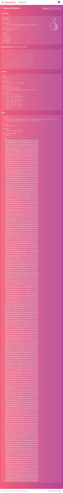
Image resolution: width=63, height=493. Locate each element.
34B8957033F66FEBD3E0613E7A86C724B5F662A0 (21, 216)
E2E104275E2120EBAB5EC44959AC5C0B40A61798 (21, 447)
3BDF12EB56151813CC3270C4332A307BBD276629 (21, 227)
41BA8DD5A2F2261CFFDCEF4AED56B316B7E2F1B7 (21, 235)
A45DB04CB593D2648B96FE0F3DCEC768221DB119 (21, 369)
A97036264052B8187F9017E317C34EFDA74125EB (21, 380)
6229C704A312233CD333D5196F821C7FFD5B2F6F (21, 271)
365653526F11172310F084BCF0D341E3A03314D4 (21, 218)
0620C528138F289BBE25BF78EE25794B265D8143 (21, 157)
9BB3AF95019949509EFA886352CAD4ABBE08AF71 (21, 355)
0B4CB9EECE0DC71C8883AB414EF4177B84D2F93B (21, 168)
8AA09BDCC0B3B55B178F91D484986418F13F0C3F (21, 327)
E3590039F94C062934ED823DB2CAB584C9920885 (21, 449)
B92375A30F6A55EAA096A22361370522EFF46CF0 (21, 401)
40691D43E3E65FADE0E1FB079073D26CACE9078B (21, 231)
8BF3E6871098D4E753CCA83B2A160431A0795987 (21, 329)
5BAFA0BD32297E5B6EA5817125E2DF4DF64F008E (21, 262)
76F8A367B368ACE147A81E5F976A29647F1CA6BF (21, 294)
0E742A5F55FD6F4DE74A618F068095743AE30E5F (21, 172)
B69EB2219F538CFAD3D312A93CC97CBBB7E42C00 (21, 397)
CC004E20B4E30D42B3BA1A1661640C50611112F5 (21, 416)
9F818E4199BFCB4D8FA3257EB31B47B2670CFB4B (21, 359)
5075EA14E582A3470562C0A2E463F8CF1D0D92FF (21, 250)
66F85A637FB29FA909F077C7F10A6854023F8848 (21, 281)
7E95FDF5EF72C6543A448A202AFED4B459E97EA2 (21, 304)
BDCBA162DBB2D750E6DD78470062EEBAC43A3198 (21, 405)
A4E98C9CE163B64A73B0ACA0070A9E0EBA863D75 (21, 371)
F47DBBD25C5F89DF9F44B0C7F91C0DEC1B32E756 (21, 478)
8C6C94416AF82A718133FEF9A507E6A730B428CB (21, 330)
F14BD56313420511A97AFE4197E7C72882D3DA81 (21, 472)
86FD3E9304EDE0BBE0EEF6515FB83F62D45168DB (21, 319)
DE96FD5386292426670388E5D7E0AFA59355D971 (21, 441)
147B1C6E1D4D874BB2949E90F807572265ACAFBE (21, 179)
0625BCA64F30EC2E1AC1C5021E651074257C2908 (21, 158)
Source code (15, 491)
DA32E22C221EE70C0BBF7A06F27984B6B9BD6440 (21, 436)
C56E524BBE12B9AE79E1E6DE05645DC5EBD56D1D (21, 409)
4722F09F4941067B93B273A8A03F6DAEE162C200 (21, 242)
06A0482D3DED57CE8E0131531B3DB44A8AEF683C (21, 160)
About (8, 491)
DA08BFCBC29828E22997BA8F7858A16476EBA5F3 (21, 434)
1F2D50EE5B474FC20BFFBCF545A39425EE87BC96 (21, 187)
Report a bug (24, 491)
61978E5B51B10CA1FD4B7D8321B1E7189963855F (21, 269)
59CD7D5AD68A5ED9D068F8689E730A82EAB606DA (21, 256)
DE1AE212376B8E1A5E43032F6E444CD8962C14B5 (21, 439)
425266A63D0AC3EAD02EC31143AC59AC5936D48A (21, 237)
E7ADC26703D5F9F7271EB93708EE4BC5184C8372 (21, 459)
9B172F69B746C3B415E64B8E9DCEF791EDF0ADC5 (21, 351)
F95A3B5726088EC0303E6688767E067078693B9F (21, 481)
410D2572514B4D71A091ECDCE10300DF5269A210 (21, 233)
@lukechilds (58, 491)
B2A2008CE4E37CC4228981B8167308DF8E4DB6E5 (21, 390)
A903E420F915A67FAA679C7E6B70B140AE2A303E (21, 378)
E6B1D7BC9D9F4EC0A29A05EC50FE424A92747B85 (21, 451)
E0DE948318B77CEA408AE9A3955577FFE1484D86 (21, 443)
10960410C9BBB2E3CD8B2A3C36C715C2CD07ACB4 (21, 178)
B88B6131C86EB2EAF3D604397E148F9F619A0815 (21, 399)
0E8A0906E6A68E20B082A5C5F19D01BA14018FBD (21, 174)
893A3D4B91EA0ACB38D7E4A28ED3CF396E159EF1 (21, 325)
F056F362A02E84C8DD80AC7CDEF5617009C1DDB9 (21, 470)
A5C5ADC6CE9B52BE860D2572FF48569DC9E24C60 (21, 372)
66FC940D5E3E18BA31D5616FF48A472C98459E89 (21, 283)
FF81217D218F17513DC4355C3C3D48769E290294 (21, 485)
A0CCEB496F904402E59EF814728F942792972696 (21, 361)
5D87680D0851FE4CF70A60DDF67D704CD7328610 (21, 267)
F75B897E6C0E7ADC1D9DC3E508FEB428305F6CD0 (21, 480)
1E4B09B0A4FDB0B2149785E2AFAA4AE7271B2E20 (21, 183)
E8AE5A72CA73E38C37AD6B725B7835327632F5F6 (21, 460)
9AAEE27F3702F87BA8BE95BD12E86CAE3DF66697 (21, 350)
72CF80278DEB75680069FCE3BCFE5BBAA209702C (21, 292)
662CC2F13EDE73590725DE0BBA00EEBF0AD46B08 (21, 279)
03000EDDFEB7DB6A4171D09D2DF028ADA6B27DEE (21, 155)
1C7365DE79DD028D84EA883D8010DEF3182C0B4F (21, 181)
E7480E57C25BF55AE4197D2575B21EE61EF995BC (21, 457)
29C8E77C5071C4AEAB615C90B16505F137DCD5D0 (21, 202)
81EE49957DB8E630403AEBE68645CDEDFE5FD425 (21, 309)
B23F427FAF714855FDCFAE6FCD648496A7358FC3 (21, 388)
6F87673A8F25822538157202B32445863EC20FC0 (21, 290)
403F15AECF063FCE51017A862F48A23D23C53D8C (21, 229)
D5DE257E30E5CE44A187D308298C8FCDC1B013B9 (21, 428)
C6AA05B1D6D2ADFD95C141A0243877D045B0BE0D (21, 411)
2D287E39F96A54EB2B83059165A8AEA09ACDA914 (21, 212)
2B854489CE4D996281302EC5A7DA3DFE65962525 (21, 208)
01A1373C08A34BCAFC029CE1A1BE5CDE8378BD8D (21, 153)
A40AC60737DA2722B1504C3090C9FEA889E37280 (21, 367)
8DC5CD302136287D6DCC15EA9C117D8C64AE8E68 (21, 332)
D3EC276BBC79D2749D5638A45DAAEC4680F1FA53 (21, 424)
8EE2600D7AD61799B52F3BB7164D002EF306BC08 (21, 334)
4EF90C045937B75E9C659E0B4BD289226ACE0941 (21, 246)
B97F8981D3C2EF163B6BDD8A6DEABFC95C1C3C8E (21, 403)
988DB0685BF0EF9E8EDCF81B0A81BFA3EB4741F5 (21, 344)
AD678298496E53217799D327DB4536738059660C (21, 386)
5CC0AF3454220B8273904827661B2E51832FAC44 (21, 265)
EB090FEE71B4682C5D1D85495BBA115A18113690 (21, 464)
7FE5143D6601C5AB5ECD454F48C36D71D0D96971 (21, 306)
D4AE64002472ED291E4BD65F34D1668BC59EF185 (21, 426)
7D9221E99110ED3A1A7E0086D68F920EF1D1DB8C (21, 302)
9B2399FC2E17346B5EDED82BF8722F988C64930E (21, 353)
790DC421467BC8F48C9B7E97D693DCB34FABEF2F (21, 298)
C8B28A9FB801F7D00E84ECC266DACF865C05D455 (21, 413)
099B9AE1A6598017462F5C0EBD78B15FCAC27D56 (21, 164)
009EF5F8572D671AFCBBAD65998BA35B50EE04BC (21, 149)
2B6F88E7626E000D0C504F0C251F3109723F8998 (21, 206)
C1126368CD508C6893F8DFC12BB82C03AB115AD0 (21, 407)
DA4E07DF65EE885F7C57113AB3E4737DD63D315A (21, 438)
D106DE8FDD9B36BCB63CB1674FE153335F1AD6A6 (21, 422)
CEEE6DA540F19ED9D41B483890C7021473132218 (21, 418)
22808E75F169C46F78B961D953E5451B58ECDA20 (21, 195)
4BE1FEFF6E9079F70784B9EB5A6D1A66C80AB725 (21, 244)
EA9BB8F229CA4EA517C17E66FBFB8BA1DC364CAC (21, 462)
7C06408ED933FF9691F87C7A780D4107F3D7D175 (21, 300)
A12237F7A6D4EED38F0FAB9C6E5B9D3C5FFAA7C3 (21, 363)
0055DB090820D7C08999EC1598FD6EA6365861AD (21, 147)
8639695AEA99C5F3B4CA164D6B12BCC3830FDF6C (21, 317)
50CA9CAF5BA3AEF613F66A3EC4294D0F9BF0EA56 (21, 252)
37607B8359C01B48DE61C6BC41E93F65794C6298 (21, 220)
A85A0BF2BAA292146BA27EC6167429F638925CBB (21, 376)
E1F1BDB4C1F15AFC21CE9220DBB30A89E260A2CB (21, 445)
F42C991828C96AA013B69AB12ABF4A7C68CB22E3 (21, 476)
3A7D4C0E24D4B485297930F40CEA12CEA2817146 (21, 223)
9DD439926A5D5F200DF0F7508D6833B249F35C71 (21, 357)
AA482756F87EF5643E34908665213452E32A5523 (21, 382)
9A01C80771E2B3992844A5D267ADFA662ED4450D (21, 348)
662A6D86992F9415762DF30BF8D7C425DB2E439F (21, 277)
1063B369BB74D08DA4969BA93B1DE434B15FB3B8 (21, 176)
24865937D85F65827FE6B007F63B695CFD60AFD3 (21, 197)
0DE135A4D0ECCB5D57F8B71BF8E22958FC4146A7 (21, 170)
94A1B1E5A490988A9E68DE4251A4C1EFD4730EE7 (21, 342)
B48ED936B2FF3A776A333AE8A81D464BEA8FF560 (21, 392)
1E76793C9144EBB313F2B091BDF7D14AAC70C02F (21, 185)
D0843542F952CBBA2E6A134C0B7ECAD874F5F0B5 (21, 420)
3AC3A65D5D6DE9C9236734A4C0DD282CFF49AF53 (21, 225)
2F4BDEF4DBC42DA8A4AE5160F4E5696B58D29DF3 (21, 214)
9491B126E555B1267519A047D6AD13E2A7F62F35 (21, 340)
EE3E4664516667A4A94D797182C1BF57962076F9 (21, 466)
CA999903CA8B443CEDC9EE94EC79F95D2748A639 (21, 415)
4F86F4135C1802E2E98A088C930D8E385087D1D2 (21, 248)
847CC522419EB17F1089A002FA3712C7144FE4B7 (21, 315)
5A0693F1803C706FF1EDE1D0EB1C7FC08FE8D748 (21, 260)
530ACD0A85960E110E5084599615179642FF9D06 (21, 254)
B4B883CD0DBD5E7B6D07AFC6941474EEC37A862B (21, 393)
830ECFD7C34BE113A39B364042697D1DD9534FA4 (21, 313)
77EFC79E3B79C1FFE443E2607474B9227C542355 (21, 296)
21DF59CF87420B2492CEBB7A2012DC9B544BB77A (21, 193)
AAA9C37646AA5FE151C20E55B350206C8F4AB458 (21, 384)
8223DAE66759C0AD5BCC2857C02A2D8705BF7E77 (21, 311)
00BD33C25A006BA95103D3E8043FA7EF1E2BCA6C (21, 151)
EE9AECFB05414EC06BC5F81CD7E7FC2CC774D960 (21, 468)
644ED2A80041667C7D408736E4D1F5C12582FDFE (21, 273)
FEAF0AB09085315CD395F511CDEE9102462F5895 (21, 483)
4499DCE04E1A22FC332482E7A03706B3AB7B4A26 (21, 241)
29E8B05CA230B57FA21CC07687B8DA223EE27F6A (21, 204)
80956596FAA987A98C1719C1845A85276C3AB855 (21, 308)
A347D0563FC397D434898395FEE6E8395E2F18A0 (21, 365)
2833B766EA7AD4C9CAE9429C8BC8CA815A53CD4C (21, 200)
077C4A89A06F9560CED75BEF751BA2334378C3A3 (21, 162)
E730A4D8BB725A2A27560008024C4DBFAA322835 (21, 453)
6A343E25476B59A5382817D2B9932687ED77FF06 (21, 287)
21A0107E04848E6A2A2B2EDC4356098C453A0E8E (21, 191)
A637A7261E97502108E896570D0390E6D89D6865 (21, 374)
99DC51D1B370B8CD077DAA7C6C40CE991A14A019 (21, 346)
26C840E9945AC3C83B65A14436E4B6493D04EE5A (21, 199)
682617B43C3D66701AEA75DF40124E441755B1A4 (21, 285)
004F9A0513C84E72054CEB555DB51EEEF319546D (21, 145)
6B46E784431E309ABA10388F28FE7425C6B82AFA (21, 288)
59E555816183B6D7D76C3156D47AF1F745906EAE (21, 258)
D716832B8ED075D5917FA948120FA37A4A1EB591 (21, 430)
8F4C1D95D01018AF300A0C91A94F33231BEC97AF (21, 336)
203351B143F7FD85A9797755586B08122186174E (21, 189)
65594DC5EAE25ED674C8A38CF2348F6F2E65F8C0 (21, 275)
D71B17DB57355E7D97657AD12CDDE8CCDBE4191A (21, 432)
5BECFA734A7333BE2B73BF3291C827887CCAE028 (21, 264)
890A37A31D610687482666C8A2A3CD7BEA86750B (21, 321)
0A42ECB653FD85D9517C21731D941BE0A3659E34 (21, 166)
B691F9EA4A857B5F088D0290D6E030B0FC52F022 (21, 395)
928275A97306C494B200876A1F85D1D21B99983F (21, 338)
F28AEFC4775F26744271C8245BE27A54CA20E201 (21, 474)
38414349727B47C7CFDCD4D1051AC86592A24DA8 (21, 221)
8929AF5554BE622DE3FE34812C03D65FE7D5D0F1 (21, 323)
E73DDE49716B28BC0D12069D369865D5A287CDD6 (21, 455)
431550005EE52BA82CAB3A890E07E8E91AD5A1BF (21, 239)
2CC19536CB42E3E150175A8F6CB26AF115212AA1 (21, 210)
